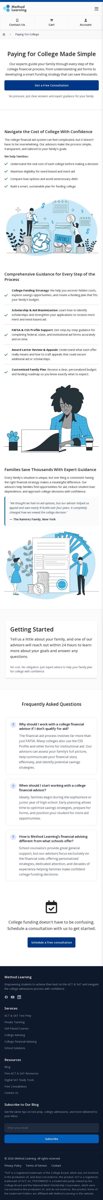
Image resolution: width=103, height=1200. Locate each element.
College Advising (14, 1035)
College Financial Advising (20, 1041)
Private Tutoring (14, 1022)
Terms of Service (36, 1165)
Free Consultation (15, 1086)
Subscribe (51, 1139)
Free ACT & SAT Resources (21, 1073)
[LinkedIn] (19, 997)
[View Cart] (51, 23)
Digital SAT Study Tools (19, 1080)
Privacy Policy (12, 1165)
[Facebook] (6, 997)
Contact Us (11, 1093)
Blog (7, 1067)
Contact (56, 1165)
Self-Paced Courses (16, 1028)
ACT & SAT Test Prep (17, 1015)
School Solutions (14, 1048)
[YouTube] (12, 997)
